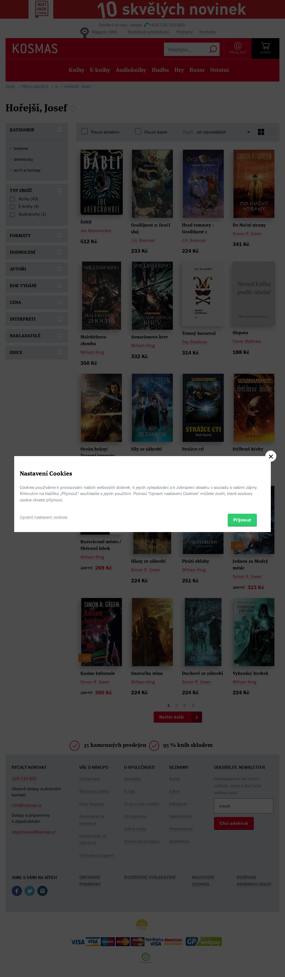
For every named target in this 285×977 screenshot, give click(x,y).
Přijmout (242, 520)
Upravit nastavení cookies (43, 517)
